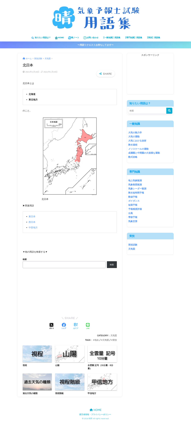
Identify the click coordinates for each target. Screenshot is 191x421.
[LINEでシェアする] (88, 326)
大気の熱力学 (135, 132)
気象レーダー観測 (137, 188)
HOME (59, 37)
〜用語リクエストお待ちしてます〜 (95, 45)
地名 (97, 340)
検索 (25, 259)
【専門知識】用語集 (133, 37)
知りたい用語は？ (41, 37)
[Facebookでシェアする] (63, 326)
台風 (130, 213)
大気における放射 (137, 140)
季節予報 (132, 217)
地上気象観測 (135, 180)
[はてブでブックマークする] (75, 326)
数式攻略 (132, 157)
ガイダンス (134, 201)
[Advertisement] (150, 75)
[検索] (169, 111)
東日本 (32, 216)
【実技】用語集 (153, 37)
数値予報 (132, 197)
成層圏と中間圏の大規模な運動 (144, 153)
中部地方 (33, 227)
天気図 (113, 335)
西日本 (32, 222)
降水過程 (132, 145)
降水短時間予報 (136, 193)
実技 (115, 340)
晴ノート (73, 37)
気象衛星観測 (135, 184)
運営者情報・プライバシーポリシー (95, 414)
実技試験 (132, 245)
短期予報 (132, 205)
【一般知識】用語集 (111, 37)
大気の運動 (134, 136)
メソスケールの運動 (138, 149)
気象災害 (132, 221)
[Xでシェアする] (51, 326)
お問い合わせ (90, 37)
